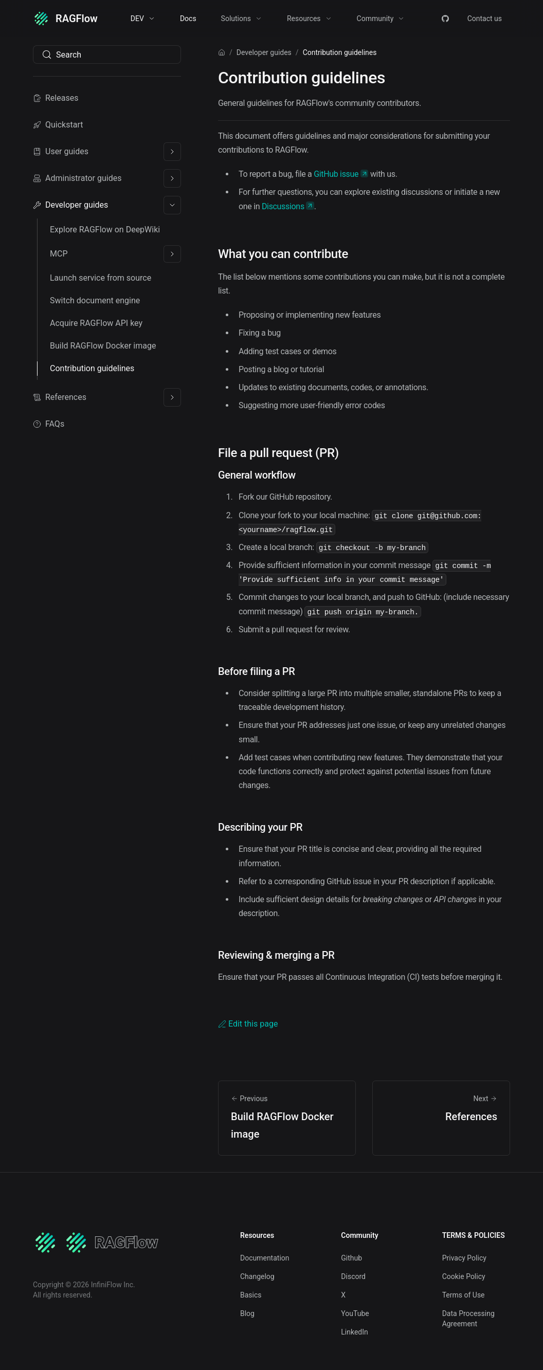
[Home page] (221, 52)
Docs (188, 18)
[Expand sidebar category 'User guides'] (172, 151)
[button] (143, 18)
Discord (353, 1276)
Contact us (484, 18)
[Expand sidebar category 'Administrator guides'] (172, 178)
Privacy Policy (464, 1258)
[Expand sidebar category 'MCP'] (172, 254)
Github (351, 1258)
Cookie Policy (463, 1276)
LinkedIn (354, 1332)
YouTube (355, 1313)
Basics (251, 1295)
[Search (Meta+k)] (107, 54)
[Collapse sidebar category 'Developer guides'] (172, 205)
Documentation (264, 1258)
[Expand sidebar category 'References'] (172, 397)
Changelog (257, 1276)
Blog (247, 1313)
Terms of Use (463, 1295)
